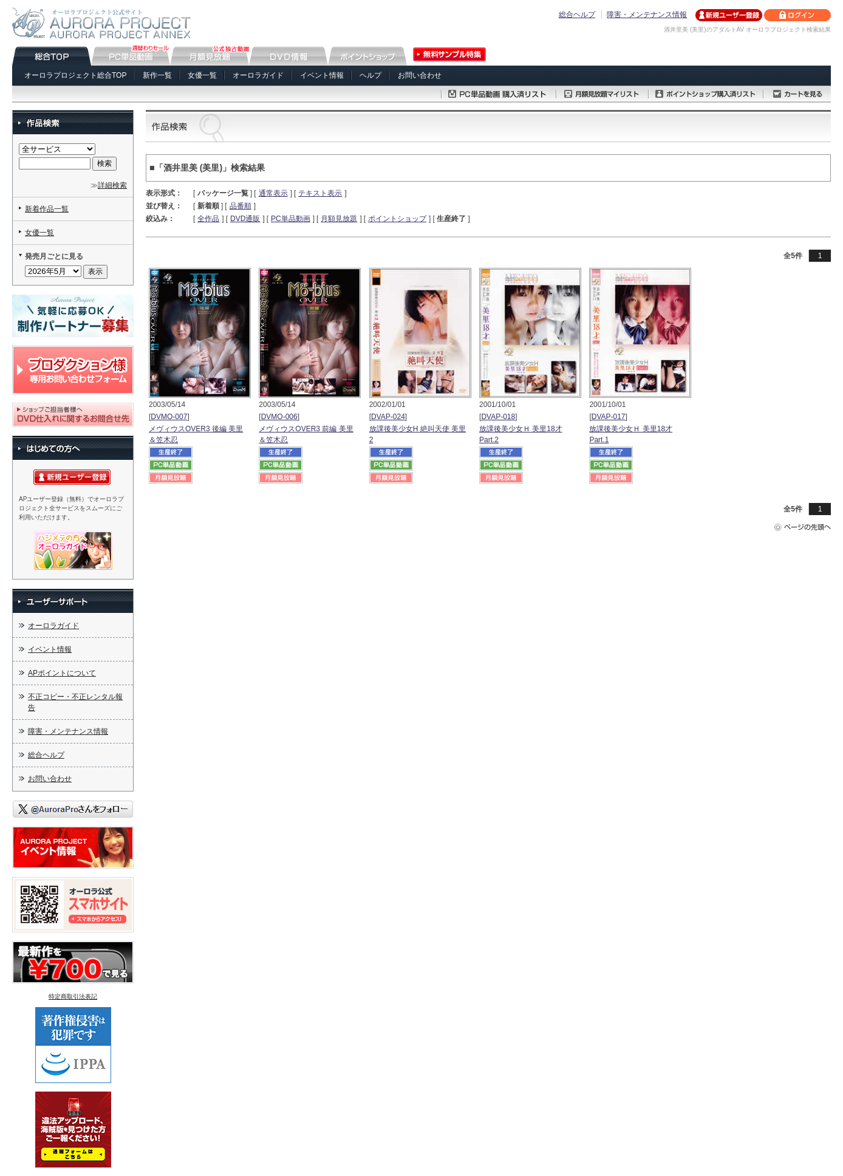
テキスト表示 (320, 193)
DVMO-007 (169, 416)
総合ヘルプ (577, 14)
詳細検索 (112, 185)
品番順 (240, 206)
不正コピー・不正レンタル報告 (75, 702)
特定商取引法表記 (73, 996)
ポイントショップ (397, 218)
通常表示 (273, 193)
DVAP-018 (498, 416)
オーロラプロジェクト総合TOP (75, 75)
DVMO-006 (279, 416)
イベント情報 (322, 75)
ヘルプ (370, 75)
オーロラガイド (258, 75)
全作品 (208, 218)
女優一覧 (202, 75)
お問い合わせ (420, 75)
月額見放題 (339, 218)
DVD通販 (245, 218)
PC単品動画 (290, 218)
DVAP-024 (388, 416)
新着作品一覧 (47, 209)
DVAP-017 (609, 416)
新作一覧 (157, 75)
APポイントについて (62, 673)
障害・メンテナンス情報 (647, 14)
